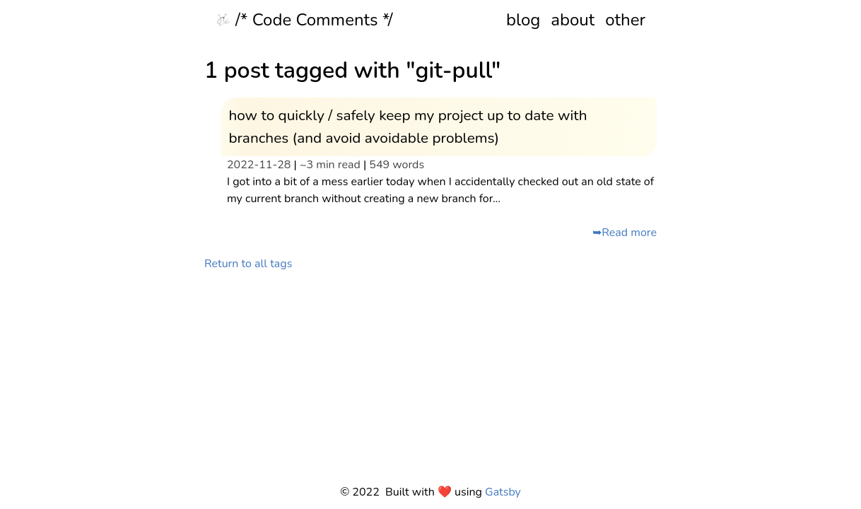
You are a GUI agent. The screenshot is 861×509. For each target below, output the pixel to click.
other (625, 19)
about (572, 19)
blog (523, 19)
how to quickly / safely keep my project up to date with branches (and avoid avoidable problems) (407, 126)
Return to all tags (248, 263)
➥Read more (624, 232)
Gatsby (503, 492)
